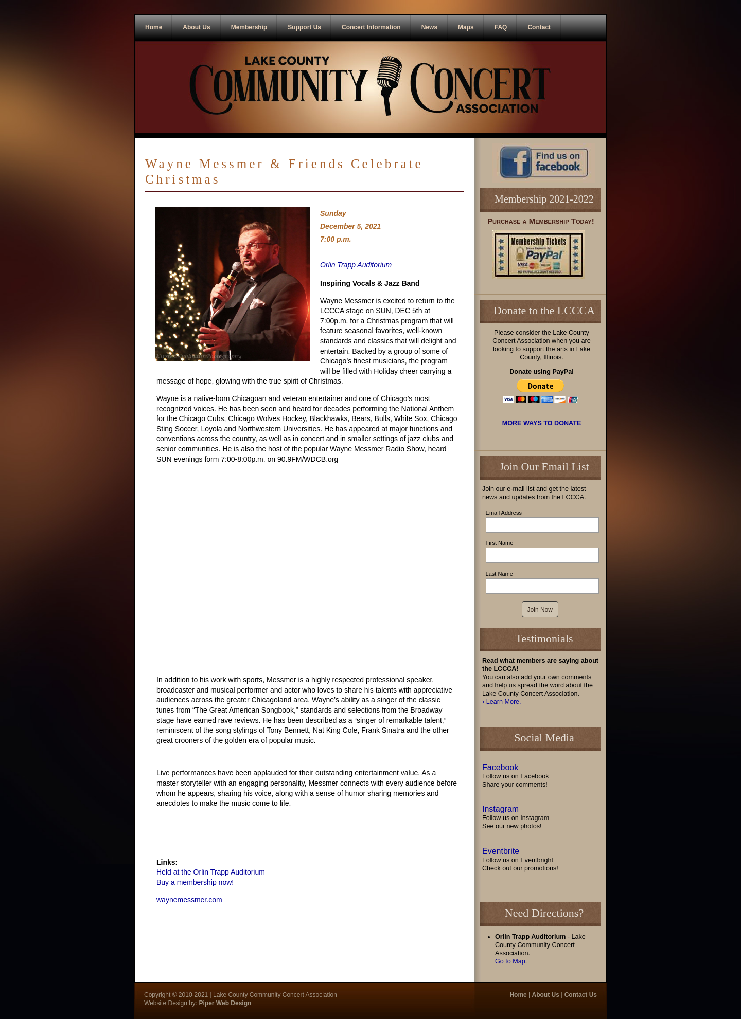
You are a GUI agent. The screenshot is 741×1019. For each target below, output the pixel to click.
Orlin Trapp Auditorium (356, 265)
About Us (196, 27)
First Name (500, 543)
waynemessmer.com (189, 900)
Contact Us (580, 994)
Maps (466, 27)
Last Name (499, 574)
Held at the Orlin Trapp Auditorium (210, 872)
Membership (249, 27)
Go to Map (510, 961)
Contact (539, 27)
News (429, 27)
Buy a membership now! (195, 882)
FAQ (501, 27)
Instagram (500, 809)
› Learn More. (501, 701)
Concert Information (371, 27)
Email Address (504, 513)
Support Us (304, 27)
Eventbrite (500, 851)
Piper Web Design (224, 1003)
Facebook (500, 767)
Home (153, 27)
